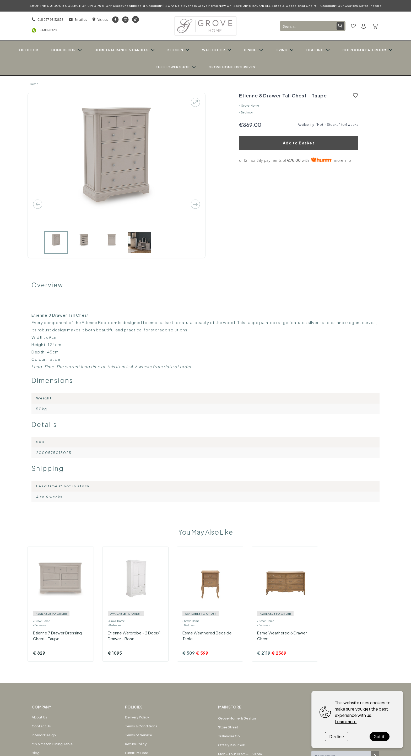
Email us (78, 19)
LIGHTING (317, 50)
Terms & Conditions (141, 726)
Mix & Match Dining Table (52, 744)
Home (34, 84)
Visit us (100, 19)
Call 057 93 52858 (47, 19)
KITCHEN (178, 50)
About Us (39, 717)
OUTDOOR (28, 50)
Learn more (345, 721)
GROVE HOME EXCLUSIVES (232, 67)
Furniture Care (136, 753)
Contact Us (41, 726)
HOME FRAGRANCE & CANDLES (124, 50)
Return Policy (136, 744)
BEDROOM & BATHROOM (367, 50)
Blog (36, 753)
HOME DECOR (66, 50)
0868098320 (44, 30)
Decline (336, 736)
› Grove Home (249, 105)
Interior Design (44, 735)
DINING (253, 50)
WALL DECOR (216, 50)
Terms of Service (138, 735)
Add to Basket (299, 142)
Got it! (379, 736)
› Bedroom (247, 112)
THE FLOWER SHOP (176, 67)
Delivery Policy (137, 717)
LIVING (284, 50)
